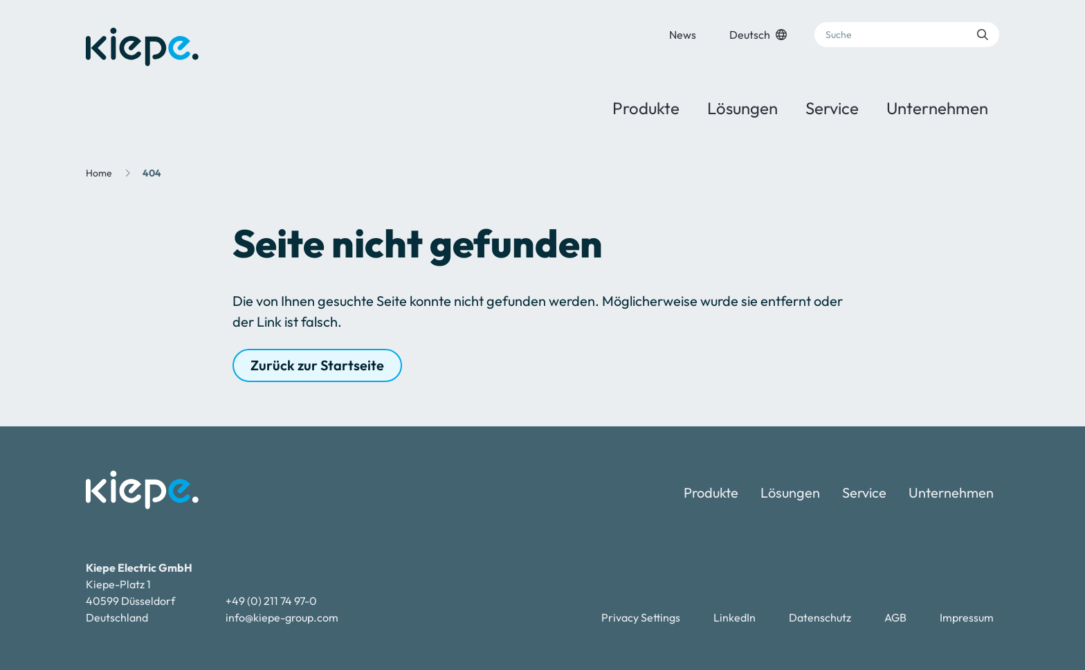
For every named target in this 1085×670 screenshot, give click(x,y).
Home (99, 173)
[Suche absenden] (982, 34)
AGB (895, 617)
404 (152, 173)
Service (832, 108)
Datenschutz (820, 617)
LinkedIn (734, 617)
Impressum (967, 617)
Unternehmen (937, 108)
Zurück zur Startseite (317, 365)
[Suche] (906, 34)
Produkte (646, 108)
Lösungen (742, 108)
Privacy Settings (640, 617)
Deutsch (758, 35)
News (682, 35)
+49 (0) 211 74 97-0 (271, 601)
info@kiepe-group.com (282, 617)
